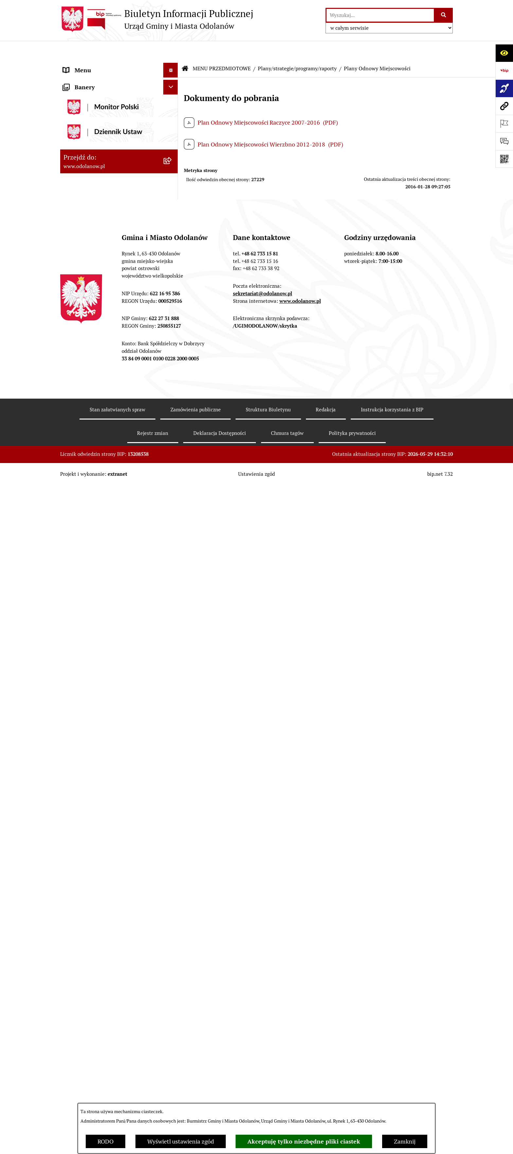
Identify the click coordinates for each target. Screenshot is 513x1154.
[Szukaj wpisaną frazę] (444, 15)
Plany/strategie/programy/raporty (297, 48)
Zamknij (405, 1141)
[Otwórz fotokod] (504, 159)
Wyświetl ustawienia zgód (180, 1141)
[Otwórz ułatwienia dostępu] (504, 53)
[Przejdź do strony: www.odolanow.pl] (504, 106)
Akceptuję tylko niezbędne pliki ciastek (303, 1141)
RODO (105, 1141)
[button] (172, 65)
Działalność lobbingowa (94, 80)
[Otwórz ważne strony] (504, 123)
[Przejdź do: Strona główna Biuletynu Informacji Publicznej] (185, 49)
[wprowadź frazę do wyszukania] (380, 15)
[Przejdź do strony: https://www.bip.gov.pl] (504, 70)
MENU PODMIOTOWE (92, 65)
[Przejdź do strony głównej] (156, 19)
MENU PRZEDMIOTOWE (95, 94)
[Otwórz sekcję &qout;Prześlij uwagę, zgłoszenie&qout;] (504, 141)
